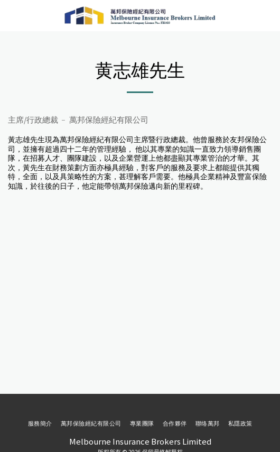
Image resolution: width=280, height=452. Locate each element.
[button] (12, 15)
